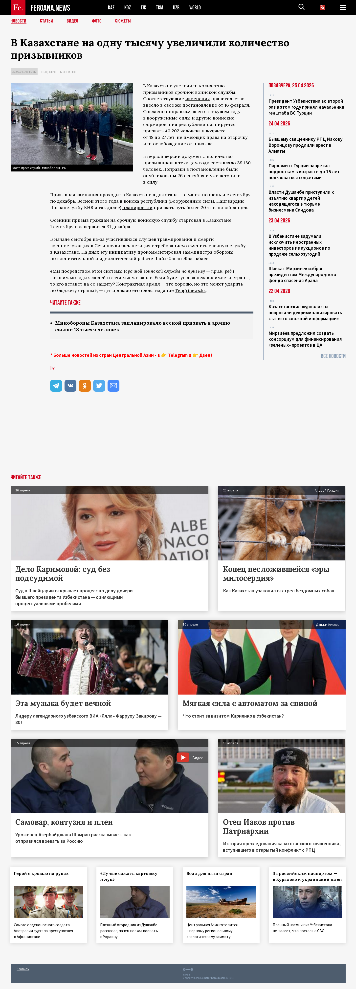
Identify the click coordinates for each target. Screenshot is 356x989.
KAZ (111, 7)
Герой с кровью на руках (41, 873)
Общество (48, 72)
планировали (137, 207)
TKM (159, 7)
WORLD (195, 7)
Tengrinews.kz (190, 290)
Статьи (46, 21)
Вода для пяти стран (210, 873)
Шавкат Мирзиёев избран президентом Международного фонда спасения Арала (302, 274)
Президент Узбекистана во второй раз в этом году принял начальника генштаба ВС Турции (306, 107)
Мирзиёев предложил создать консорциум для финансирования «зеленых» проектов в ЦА (305, 339)
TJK (143, 7)
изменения (197, 98)
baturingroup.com (214, 983)
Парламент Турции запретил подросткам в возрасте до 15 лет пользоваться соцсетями (304, 171)
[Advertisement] (178, 437)
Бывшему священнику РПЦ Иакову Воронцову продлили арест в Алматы (305, 145)
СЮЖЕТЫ (123, 21)
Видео (72, 21)
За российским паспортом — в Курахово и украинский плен (305, 879)
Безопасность (70, 72)
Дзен (204, 355)
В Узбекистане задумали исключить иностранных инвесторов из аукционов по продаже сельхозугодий (299, 245)
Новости (18, 21)
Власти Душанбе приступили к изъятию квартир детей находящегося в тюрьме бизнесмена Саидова (301, 201)
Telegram (178, 355)
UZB (176, 7)
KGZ (127, 7)
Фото (97, 21)
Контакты (23, 974)
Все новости (333, 356)
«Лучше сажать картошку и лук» (129, 876)
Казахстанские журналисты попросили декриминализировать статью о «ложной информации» (305, 312)
